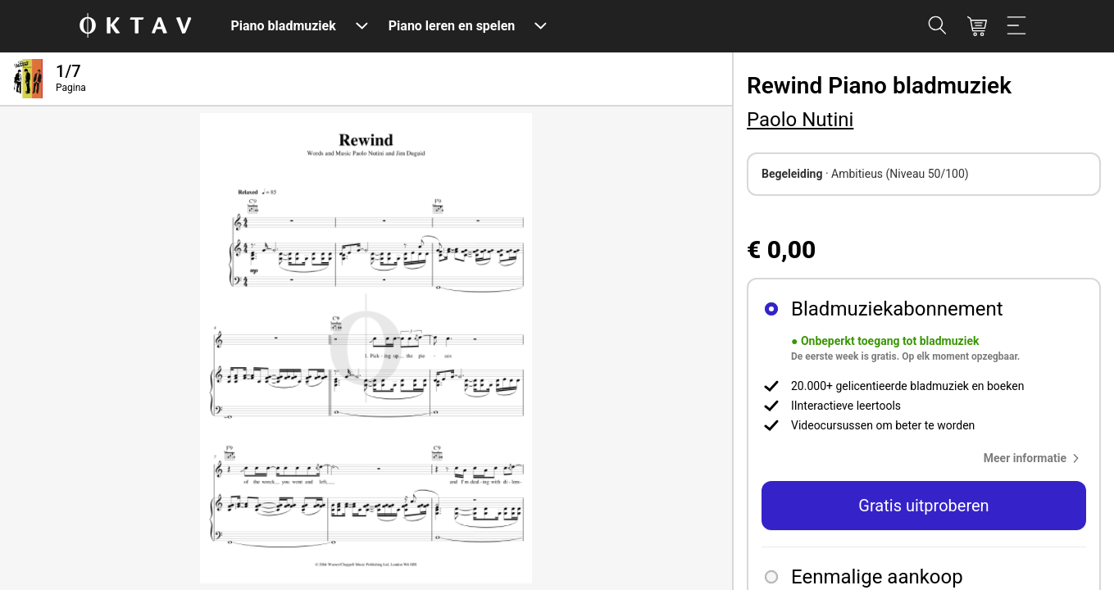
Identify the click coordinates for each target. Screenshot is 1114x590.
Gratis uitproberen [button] (923, 505)
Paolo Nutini (800, 119)
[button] (1035, 458)
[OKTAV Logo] (135, 26)
